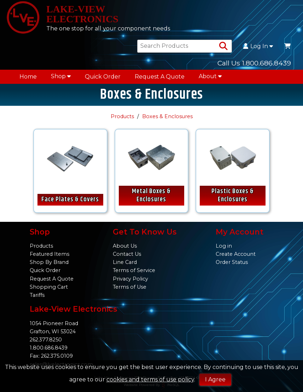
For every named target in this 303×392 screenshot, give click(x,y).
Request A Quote (160, 76)
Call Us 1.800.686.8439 (254, 63)
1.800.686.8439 (49, 348)
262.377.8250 (46, 339)
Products (122, 116)
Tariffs (37, 295)
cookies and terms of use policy (150, 379)
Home (28, 76)
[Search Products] (223, 46)
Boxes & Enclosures (167, 116)
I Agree (215, 379)
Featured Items (49, 254)
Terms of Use (129, 287)
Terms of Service (134, 270)
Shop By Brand (49, 262)
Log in (224, 246)
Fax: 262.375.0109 (51, 356)
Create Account (236, 254)
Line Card (125, 262)
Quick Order (103, 76)
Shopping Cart (49, 287)
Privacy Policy (130, 279)
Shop (61, 76)
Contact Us (127, 254)
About (210, 76)
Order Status (232, 262)
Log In (258, 46)
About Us (125, 246)
